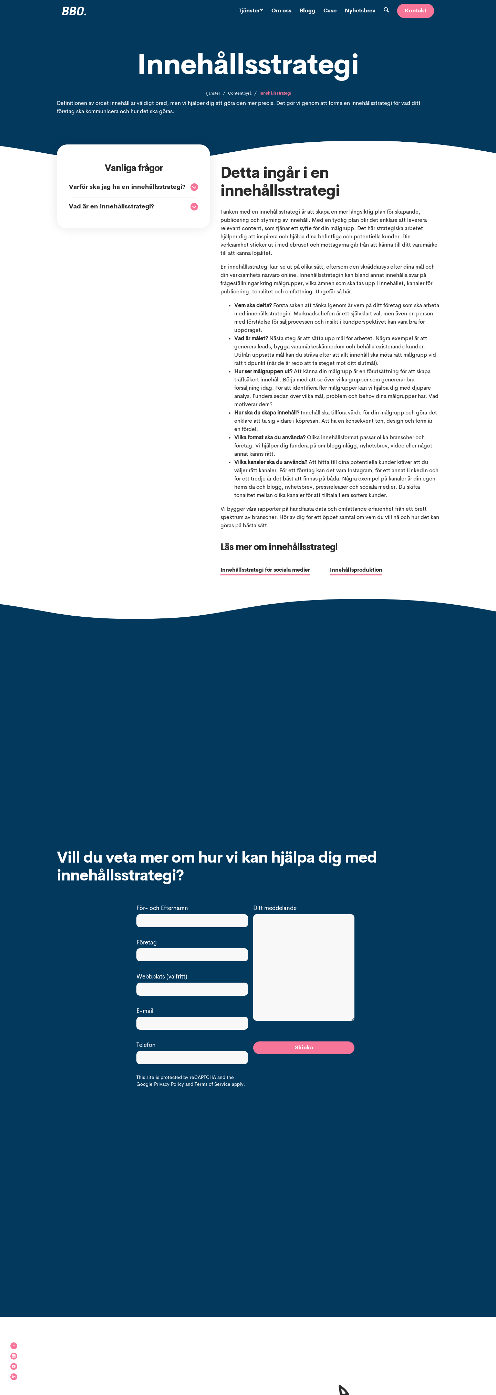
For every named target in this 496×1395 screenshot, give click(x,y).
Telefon (146, 1046)
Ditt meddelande (275, 909)
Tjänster (251, 11)
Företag (146, 943)
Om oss (281, 11)
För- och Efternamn (162, 909)
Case (330, 11)
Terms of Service (212, 1085)
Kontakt (415, 11)
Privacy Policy (169, 1085)
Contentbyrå (239, 93)
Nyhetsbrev (360, 11)
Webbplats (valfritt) (161, 977)
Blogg (307, 11)
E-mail (144, 1012)
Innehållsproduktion (357, 571)
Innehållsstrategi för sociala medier (267, 571)
